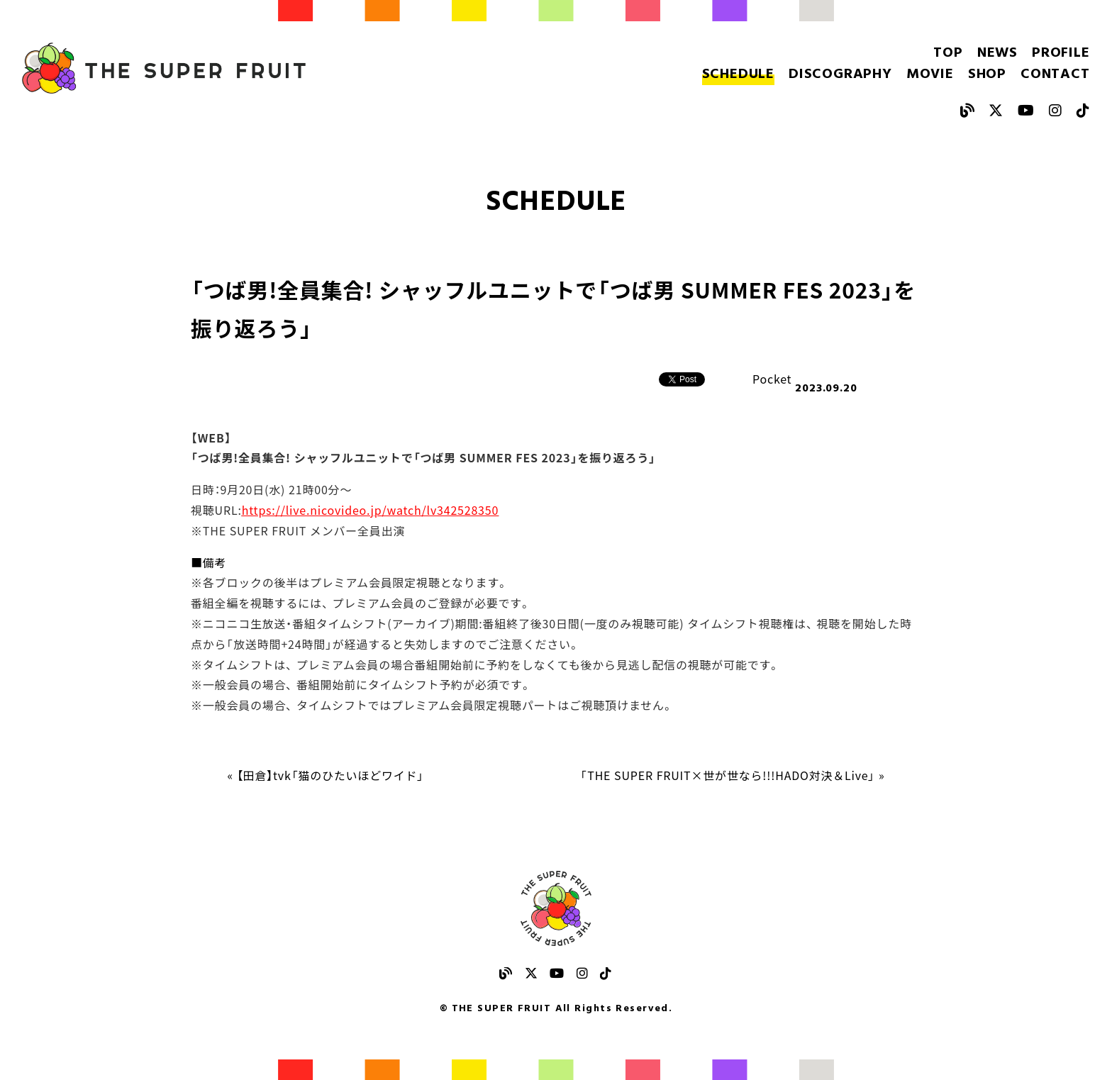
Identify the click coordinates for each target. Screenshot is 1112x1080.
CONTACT (1055, 74)
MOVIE (930, 74)
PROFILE (1061, 53)
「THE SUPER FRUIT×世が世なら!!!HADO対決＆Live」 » (732, 775)
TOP (947, 53)
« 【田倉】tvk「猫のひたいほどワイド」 (326, 775)
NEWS (997, 53)
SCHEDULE (738, 74)
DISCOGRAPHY (840, 74)
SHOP (987, 74)
